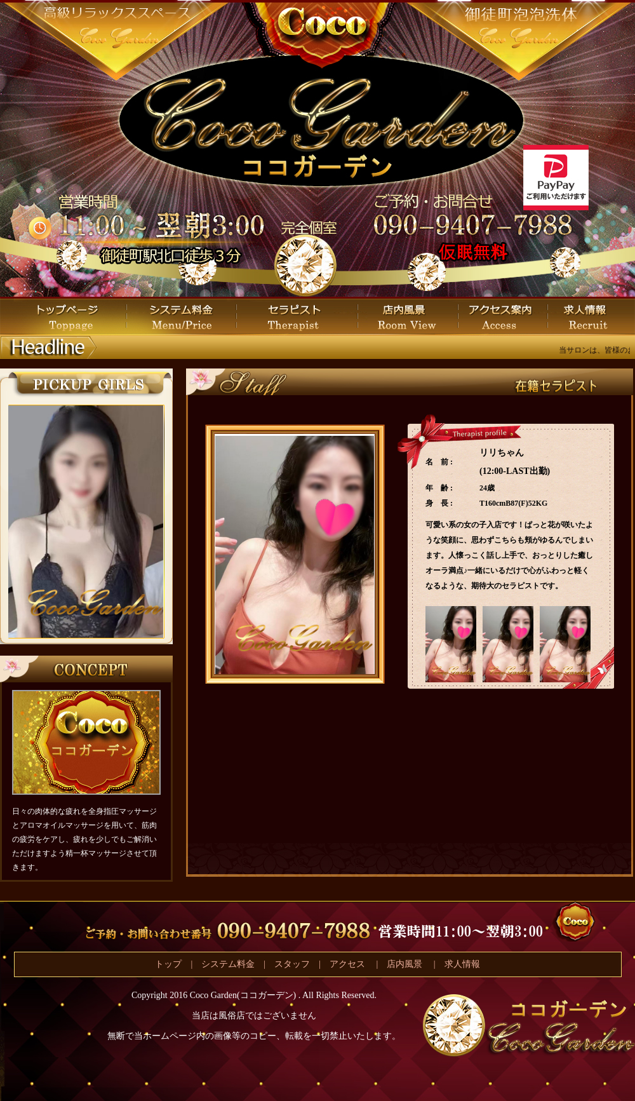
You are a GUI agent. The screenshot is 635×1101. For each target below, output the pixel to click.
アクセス (349, 964)
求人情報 (462, 964)
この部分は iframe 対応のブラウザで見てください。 (85, 521)
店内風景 (404, 964)
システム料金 (228, 964)
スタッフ (292, 964)
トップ (168, 964)
